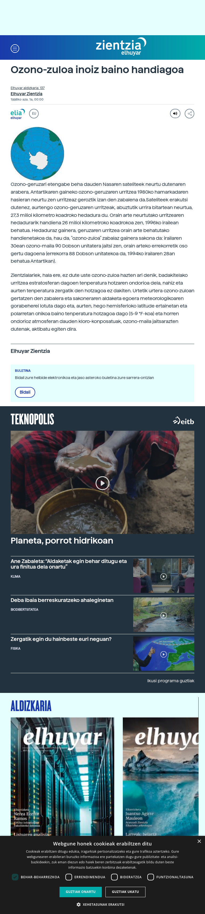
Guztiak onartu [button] (81, 891)
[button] (15, 48)
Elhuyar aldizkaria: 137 (28, 88)
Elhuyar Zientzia (26, 93)
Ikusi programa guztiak (170, 680)
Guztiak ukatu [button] (125, 891)
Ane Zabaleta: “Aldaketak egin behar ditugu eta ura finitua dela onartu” (69, 564)
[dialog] (102, 875)
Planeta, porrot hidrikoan (62, 541)
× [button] (199, 842)
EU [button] (34, 113)
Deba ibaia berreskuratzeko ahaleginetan (62, 600)
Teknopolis (32, 418)
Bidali (25, 392)
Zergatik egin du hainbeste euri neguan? (61, 639)
